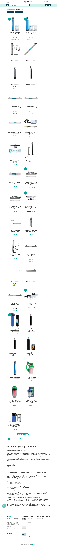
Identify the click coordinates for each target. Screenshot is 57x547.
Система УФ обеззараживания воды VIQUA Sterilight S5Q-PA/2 (15, 58)
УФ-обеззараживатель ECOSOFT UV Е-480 (14, 304)
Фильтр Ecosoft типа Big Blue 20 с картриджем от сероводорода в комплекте (15, 329)
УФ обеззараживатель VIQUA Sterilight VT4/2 (15, 255)
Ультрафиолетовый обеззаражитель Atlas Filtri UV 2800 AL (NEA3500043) (31, 157)
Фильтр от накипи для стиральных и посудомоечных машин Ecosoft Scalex (15, 401)
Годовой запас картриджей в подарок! (30, 535)
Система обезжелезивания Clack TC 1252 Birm (31, 33)
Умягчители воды (40, 518)
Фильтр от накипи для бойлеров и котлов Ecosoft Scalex (30, 377)
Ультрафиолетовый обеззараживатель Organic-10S (30, 107)
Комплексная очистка (41, 520)
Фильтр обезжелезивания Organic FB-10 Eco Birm (15, 377)
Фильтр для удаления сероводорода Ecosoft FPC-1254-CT (15, 353)
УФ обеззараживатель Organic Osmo (15, 183)
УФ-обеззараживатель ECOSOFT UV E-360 (30, 255)
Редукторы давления (41, 526)
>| (28, 438)
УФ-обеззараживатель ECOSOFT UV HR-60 (30, 280)
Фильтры (10, 12)
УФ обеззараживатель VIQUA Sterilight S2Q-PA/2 (15, 231)
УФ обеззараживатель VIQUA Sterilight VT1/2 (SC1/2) (31, 231)
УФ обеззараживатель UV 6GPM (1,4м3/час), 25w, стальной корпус (30, 207)
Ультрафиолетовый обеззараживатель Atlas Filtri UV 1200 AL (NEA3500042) (31, 82)
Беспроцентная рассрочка (30, 527)
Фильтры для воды (10, 9)
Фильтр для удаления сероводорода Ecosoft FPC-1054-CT (31, 329)
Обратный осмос (40, 524)
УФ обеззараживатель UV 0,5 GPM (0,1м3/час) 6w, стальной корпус (31, 183)
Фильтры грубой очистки (41, 522)
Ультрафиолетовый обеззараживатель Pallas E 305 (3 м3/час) (14, 157)
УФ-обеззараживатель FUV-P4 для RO (31, 304)
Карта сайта (33, 544)
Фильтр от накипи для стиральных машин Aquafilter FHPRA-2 (31, 401)
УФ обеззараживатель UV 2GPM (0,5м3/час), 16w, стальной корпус (14, 207)
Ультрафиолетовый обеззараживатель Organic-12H (14, 132)
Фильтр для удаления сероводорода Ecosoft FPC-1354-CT (31, 353)
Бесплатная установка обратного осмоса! (31, 520)
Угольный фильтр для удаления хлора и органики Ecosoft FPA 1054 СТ (15, 82)
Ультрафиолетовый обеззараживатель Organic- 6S (14, 107)
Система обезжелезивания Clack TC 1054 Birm (15, 33)
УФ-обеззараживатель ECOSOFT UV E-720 (14, 280)
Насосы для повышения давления (43, 528)
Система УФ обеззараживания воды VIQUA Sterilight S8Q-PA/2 (31, 58)
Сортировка (19, 12)
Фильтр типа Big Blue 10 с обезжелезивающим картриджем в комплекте (14, 425)
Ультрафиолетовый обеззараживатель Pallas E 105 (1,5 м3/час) (31, 132)
